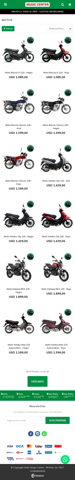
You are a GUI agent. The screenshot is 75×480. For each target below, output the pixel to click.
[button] (62, 4)
